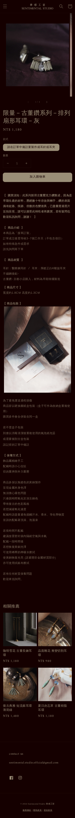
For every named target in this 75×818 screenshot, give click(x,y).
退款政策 (48, 810)
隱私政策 (37, 810)
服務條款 (27, 810)
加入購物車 (38, 177)
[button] (5, 6)
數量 (5, 156)
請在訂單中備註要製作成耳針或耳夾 (31, 147)
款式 (5, 139)
